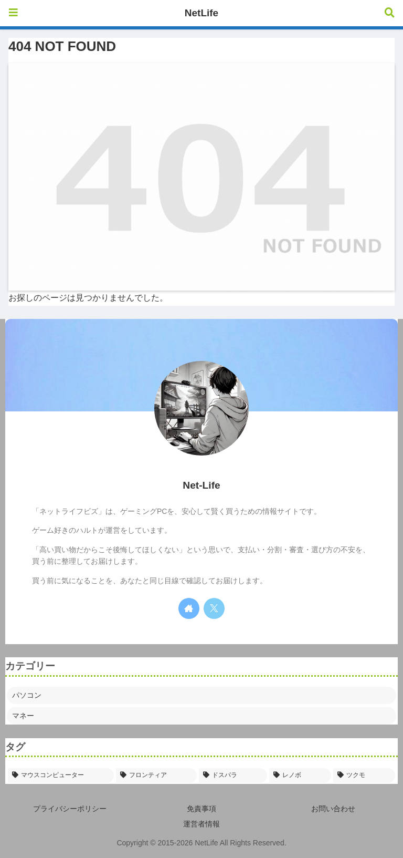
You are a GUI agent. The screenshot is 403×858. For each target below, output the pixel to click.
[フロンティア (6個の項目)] (156, 775)
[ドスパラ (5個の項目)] (233, 775)
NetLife (201, 12)
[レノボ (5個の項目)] (300, 775)
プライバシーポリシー (70, 808)
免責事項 (201, 808)
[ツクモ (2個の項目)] (364, 775)
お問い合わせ (333, 808)
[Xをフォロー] (214, 608)
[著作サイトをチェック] (188, 608)
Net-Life (201, 485)
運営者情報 (201, 824)
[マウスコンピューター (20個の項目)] (61, 775)
